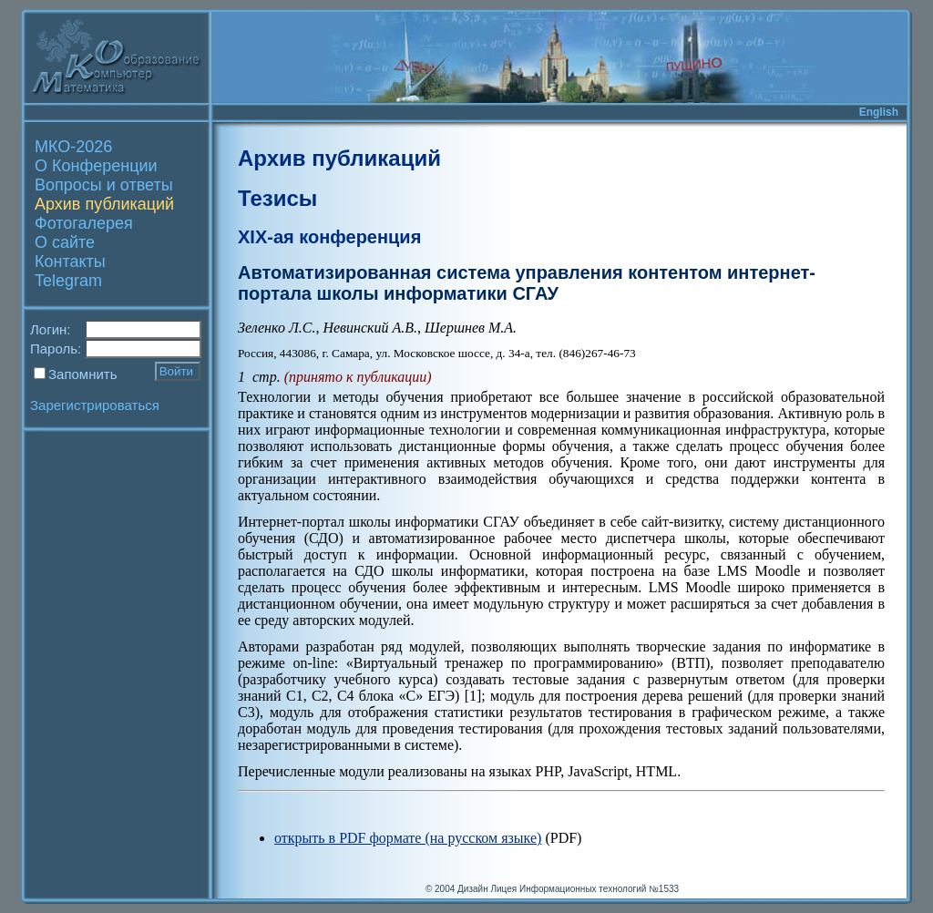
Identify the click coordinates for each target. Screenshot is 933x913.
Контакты (70, 261)
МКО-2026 (73, 147)
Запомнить (83, 374)
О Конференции (96, 166)
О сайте (65, 242)
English (878, 112)
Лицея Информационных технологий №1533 (584, 889)
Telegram (68, 281)
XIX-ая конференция (329, 237)
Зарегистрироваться (94, 405)
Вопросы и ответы (104, 185)
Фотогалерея (84, 223)
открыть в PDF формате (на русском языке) (407, 838)
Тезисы (277, 198)
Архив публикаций (104, 204)
